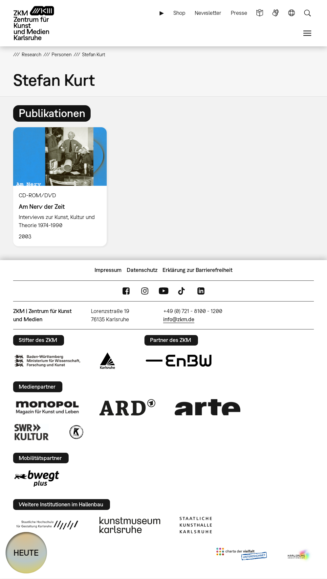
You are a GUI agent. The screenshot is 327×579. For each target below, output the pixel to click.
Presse (239, 13)
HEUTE (26, 552)
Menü (307, 33)
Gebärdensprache (275, 13)
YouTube (163, 290)
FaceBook (126, 290)
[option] (62, 186)
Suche (307, 13)
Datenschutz (142, 270)
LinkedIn (200, 290)
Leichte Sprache (259, 13)
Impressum (108, 270)
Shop (179, 13)
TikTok (182, 290)
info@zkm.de (178, 319)
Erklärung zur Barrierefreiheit (197, 270)
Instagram (144, 290)
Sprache (291, 13)
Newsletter (208, 13)
